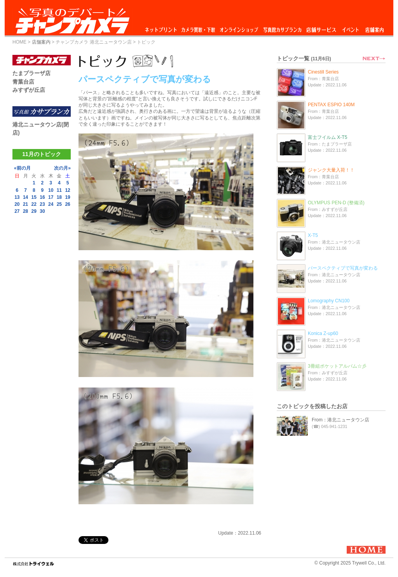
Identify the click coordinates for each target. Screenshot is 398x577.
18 (59, 197)
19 (67, 197)
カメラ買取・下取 (198, 28)
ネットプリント (162, 28)
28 (25, 211)
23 (42, 204)
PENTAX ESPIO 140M (331, 104)
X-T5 (313, 235)
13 (16, 197)
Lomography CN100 (328, 300)
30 (42, 211)
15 (34, 197)
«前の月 (22, 168)
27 (16, 211)
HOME (19, 42)
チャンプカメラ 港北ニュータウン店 (93, 42)
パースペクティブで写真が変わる (343, 268)
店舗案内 (374, 28)
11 (59, 190)
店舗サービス (321, 28)
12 (67, 190)
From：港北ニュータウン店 (340, 420)
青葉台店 (23, 82)
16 (42, 197)
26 (67, 204)
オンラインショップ (238, 28)
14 (25, 197)
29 (34, 211)
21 (25, 204)
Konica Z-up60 (323, 333)
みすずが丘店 (28, 90)
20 (16, 204)
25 (59, 204)
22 (34, 204)
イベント (350, 28)
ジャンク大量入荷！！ (331, 170)
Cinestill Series (323, 72)
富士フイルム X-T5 (327, 137)
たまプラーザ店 (31, 73)
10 (50, 190)
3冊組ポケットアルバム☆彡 (337, 366)
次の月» (62, 168)
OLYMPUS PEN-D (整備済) (336, 202)
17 (50, 197)
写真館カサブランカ (282, 28)
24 (50, 204)
